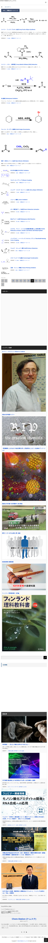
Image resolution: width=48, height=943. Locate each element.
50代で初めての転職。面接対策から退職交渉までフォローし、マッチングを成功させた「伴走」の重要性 (23, 892)
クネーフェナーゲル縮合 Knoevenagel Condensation (24, 258)
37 (43, 280)
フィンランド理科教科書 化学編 (10, 593)
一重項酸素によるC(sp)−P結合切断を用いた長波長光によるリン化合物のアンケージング (23, 449)
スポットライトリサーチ (13, 786)
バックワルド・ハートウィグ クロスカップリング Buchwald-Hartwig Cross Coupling (28, 239)
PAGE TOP (46, 940)
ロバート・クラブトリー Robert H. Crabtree (13, 351)
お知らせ (12, 937)
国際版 (35, 937)
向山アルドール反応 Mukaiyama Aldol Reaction (22, 219)
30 (17, 280)
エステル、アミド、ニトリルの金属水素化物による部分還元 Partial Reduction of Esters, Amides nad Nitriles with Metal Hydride (27, 229)
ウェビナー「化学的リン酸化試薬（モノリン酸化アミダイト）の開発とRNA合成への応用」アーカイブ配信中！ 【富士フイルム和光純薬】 (23, 817)
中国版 (39, 937)
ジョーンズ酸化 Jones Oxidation (19, 199)
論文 (23, 750)
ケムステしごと (11, 899)
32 (24, 280)
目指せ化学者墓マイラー (8, 414)
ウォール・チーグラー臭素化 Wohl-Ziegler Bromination (15, 129)
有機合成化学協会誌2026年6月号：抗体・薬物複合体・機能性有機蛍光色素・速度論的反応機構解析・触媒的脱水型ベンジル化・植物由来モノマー (24, 853)
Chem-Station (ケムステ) (24, 919)
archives (9, 825)
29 (13, 280)
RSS (26, 932)
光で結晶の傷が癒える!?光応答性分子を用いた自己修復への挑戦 (19, 780)
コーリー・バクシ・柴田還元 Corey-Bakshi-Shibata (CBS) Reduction (19, 64)
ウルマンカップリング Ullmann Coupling (21, 180)
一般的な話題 (10, 750)
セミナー (14, 825)
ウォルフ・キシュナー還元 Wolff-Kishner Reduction (24, 248)
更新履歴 (17, 937)
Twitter (32, 937)
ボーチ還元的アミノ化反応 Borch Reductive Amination (24, 209)
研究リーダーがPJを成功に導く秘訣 (11, 533)
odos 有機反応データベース (14, 38)
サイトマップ (22, 937)
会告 (17, 825)
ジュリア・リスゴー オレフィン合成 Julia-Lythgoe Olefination (26, 190)
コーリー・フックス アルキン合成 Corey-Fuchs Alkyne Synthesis (18, 29)
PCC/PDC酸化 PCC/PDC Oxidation (19, 170)
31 (20, 280)
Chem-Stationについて (6, 937)
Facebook (27, 937)
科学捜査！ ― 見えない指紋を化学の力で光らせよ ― (16, 744)
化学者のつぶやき (18, 750)
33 (28, 280)
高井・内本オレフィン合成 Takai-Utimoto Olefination (15, 161)
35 (36, 280)
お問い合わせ (43, 937)
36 (39, 280)
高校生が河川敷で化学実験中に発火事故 (12, 503)
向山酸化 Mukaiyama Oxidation (9, 98)
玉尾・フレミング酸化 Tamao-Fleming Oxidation (23, 267)
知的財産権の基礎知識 (7, 561)
